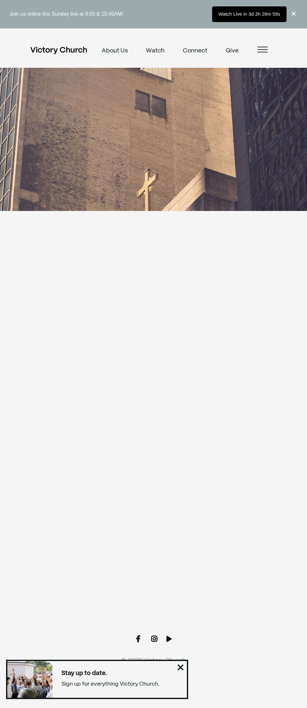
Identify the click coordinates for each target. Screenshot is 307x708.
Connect (195, 51)
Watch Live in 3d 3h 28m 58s (249, 14)
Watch (155, 51)
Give (232, 51)
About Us (115, 51)
